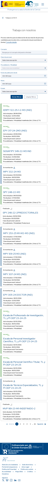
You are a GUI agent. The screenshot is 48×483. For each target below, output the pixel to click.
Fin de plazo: (11, 116)
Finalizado (7, 208)
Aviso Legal (25, 467)
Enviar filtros (16, 97)
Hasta (2, 80)
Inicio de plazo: (12, 113)
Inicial (6, 106)
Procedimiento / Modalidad (9, 65)
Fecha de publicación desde (9, 73)
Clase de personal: (6, 57)
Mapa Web (19, 471)
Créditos (30, 471)
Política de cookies (27, 469)
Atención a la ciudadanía (10, 464)
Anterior (9, 424)
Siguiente (42, 424)
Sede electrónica (27, 464)
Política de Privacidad (9, 469)
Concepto (4, 49)
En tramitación (9, 167)
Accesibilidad (6, 471)
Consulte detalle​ (11, 42)
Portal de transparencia (9, 467)
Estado (3, 88)
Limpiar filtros (31, 97)
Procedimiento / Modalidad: (21, 120)
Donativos (5, 474)
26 (35, 424)
